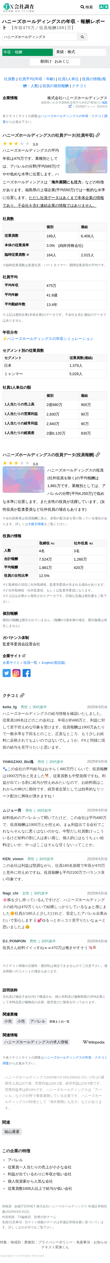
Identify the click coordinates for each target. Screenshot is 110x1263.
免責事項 (27, 1227)
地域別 (15, 1242)
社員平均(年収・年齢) (36, 79)
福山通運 (11, 1131)
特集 (3, 1242)
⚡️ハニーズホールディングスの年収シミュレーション (48, 339)
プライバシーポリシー (55, 1242)
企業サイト (11, 662)
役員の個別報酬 (55, 86)
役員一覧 (30, 662)
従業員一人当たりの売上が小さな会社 (40, 1167)
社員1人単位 (68, 79)
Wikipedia (94, 1042)
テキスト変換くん (55, 1247)
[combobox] (39, 37)
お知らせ (100, 1242)
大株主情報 (36, 524)
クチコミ (79, 86)
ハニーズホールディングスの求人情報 (36, 1042)
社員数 (9, 79)
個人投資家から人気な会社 (30, 1181)
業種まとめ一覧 (59, 1021)
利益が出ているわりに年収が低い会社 (40, 1174)
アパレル (37, 1021)
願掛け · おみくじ (55, 61)
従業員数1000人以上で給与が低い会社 (40, 1188)
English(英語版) (53, 662)
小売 (8, 1021)
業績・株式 (65, 52)
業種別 (29, 1242)
